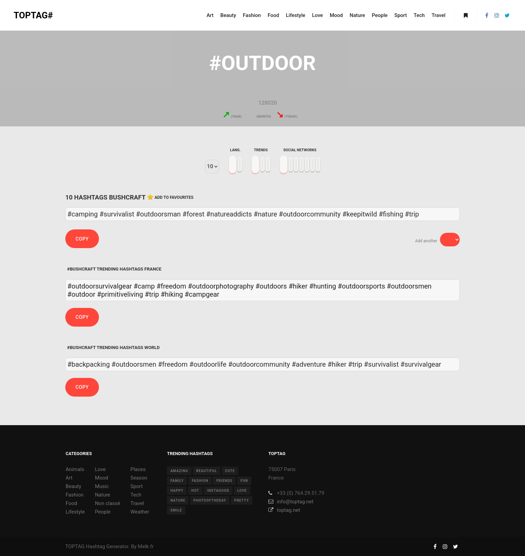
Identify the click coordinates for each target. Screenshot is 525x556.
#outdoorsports (361, 286)
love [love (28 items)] (242, 490)
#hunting (322, 286)
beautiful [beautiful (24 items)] (206, 471)
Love (100, 469)
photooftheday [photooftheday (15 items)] (209, 500)
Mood (101, 478)
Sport (136, 486)
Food (71, 503)
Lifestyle (75, 512)
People (103, 512)
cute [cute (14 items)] (230, 471)
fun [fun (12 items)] (244, 481)
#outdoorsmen (409, 286)
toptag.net (284, 510)
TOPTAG (75, 546)
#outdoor (81, 294)
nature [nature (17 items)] (177, 500)
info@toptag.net (291, 502)
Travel (137, 503)
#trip (152, 294)
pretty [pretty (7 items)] (241, 500)
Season (138, 478)
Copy (82, 239)
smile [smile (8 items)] (176, 510)
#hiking (172, 294)
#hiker (298, 286)
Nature (102, 495)
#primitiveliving (120, 294)
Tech (135, 495)
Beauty (73, 486)
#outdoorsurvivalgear (99, 286)
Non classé (107, 503)
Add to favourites (173, 197)
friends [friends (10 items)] (224, 481)
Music (102, 486)
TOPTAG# (33, 15)
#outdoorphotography (221, 286)
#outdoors (271, 286)
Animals (75, 469)
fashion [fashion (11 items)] (200, 481)
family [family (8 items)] (177, 481)
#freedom (171, 286)
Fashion (75, 495)
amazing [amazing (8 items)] (179, 471)
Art (69, 478)
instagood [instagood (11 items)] (218, 490)
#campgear (202, 294)
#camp (144, 286)
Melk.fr (146, 546)
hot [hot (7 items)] (195, 490)
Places (138, 469)
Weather (139, 512)
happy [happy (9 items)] (176, 490)
